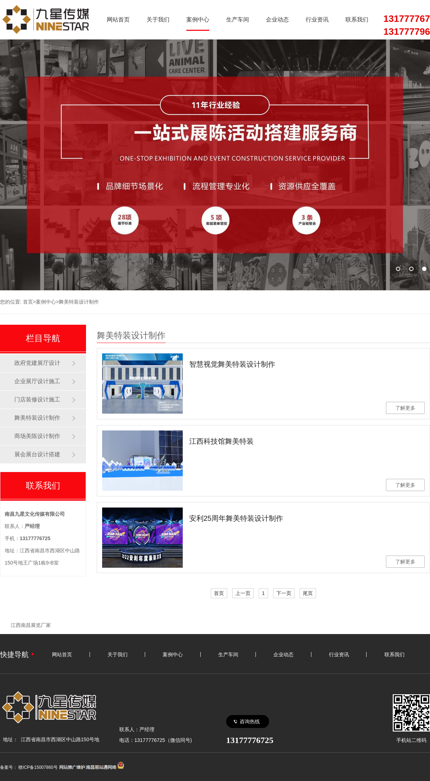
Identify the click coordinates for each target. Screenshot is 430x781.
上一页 (242, 593)
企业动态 (277, 19)
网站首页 (118, 19)
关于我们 (158, 19)
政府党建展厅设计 (37, 363)
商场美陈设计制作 (37, 436)
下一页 (283, 593)
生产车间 (237, 19)
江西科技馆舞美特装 (221, 441)
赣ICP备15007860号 (37, 767)
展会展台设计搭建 (37, 454)
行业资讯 (317, 19)
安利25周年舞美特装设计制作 (236, 518)
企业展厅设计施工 (37, 381)
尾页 (308, 593)
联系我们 (356, 19)
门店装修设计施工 (37, 399)
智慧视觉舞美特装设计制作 (232, 364)
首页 (28, 302)
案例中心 (197, 19)
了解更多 (405, 408)
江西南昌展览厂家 (31, 625)
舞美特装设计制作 (79, 302)
